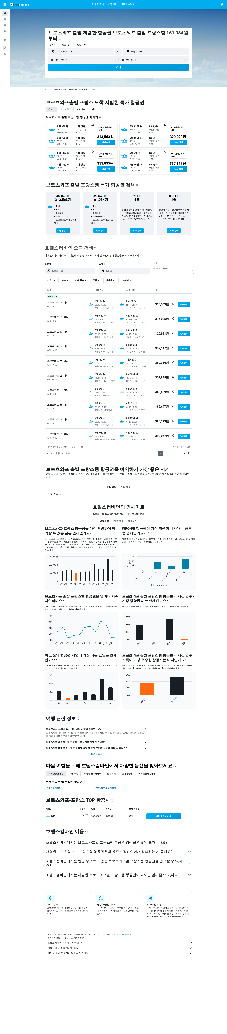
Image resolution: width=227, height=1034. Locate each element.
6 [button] (184, 453)
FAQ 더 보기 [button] (96, 754)
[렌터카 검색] (5, 25)
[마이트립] (5, 40)
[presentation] (60, 38)
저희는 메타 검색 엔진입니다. (120, 948)
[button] (5, 4)
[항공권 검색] (5, 13)
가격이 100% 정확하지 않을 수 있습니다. (120, 953)
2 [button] (165, 453)
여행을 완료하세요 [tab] (92, 773)
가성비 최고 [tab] (66, 109)
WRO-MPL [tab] (125, 487)
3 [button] (171, 453)
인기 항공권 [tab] (127, 773)
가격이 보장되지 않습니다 (121, 934)
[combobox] (53, 44)
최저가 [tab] (51, 109)
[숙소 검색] (5, 19)
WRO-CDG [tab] (111, 487)
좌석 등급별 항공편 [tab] (147, 773)
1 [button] (160, 453)
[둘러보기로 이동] (5, 31)
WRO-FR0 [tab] (104, 521)
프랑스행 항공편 (53, 788)
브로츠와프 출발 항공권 (105, 788)
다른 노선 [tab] (73, 773)
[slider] (193, 272)
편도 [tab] (94, 109)
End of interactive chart (124, 702)
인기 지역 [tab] (111, 773)
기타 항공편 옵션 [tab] (56, 773)
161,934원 (177, 32)
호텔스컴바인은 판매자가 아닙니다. (120, 943)
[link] (63, 230)
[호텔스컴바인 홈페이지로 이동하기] (19, 4)
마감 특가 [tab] (81, 109)
